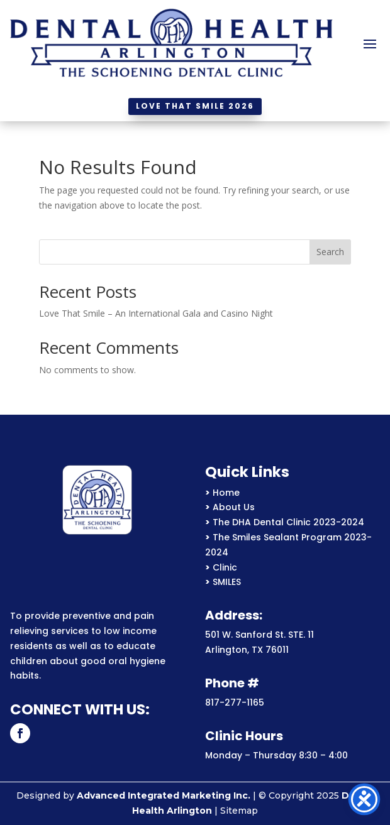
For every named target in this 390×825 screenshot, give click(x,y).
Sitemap (239, 810)
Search (330, 252)
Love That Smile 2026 (195, 106)
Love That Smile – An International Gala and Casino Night (156, 313)
